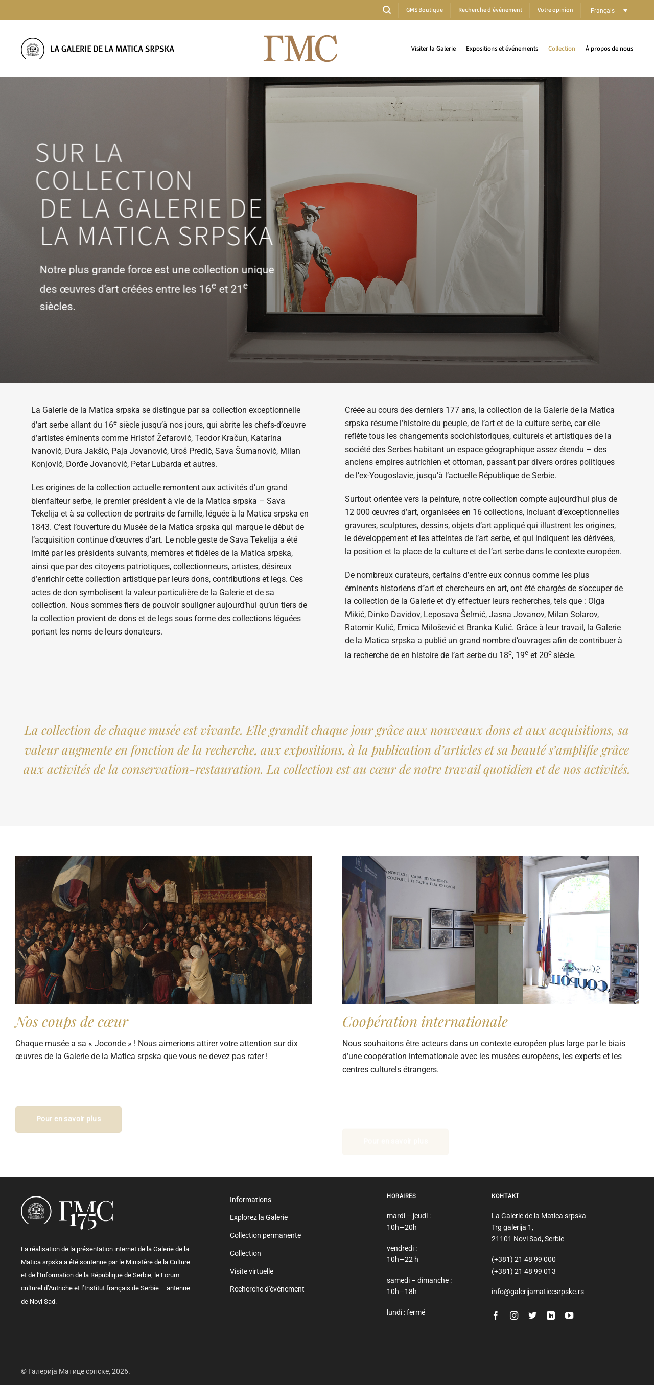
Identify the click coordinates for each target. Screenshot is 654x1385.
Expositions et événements (502, 48)
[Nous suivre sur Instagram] (514, 1316)
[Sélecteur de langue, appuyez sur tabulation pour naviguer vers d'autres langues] (609, 10)
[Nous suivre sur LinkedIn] (551, 1316)
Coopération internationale (425, 1021)
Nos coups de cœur (71, 1021)
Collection (561, 48)
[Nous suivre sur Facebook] (496, 1316)
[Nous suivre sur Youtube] (569, 1316)
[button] (387, 10)
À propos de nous (609, 48)
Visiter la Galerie (433, 48)
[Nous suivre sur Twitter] (532, 1316)
